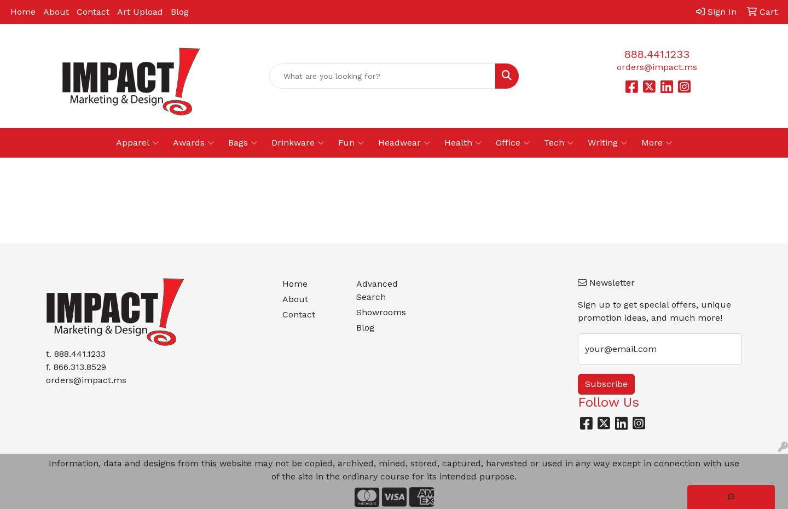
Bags (242, 142)
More (656, 142)
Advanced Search (377, 290)
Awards (193, 142)
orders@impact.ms (657, 67)
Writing (607, 142)
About (56, 12)
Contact (93, 12)
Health (463, 142)
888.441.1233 (657, 54)
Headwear (404, 142)
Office (513, 142)
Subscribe (606, 384)
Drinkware (297, 142)
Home (23, 12)
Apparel (137, 142)
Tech (558, 142)
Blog (180, 12)
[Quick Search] (382, 76)
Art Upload (140, 12)
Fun (351, 142)
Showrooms (381, 312)
